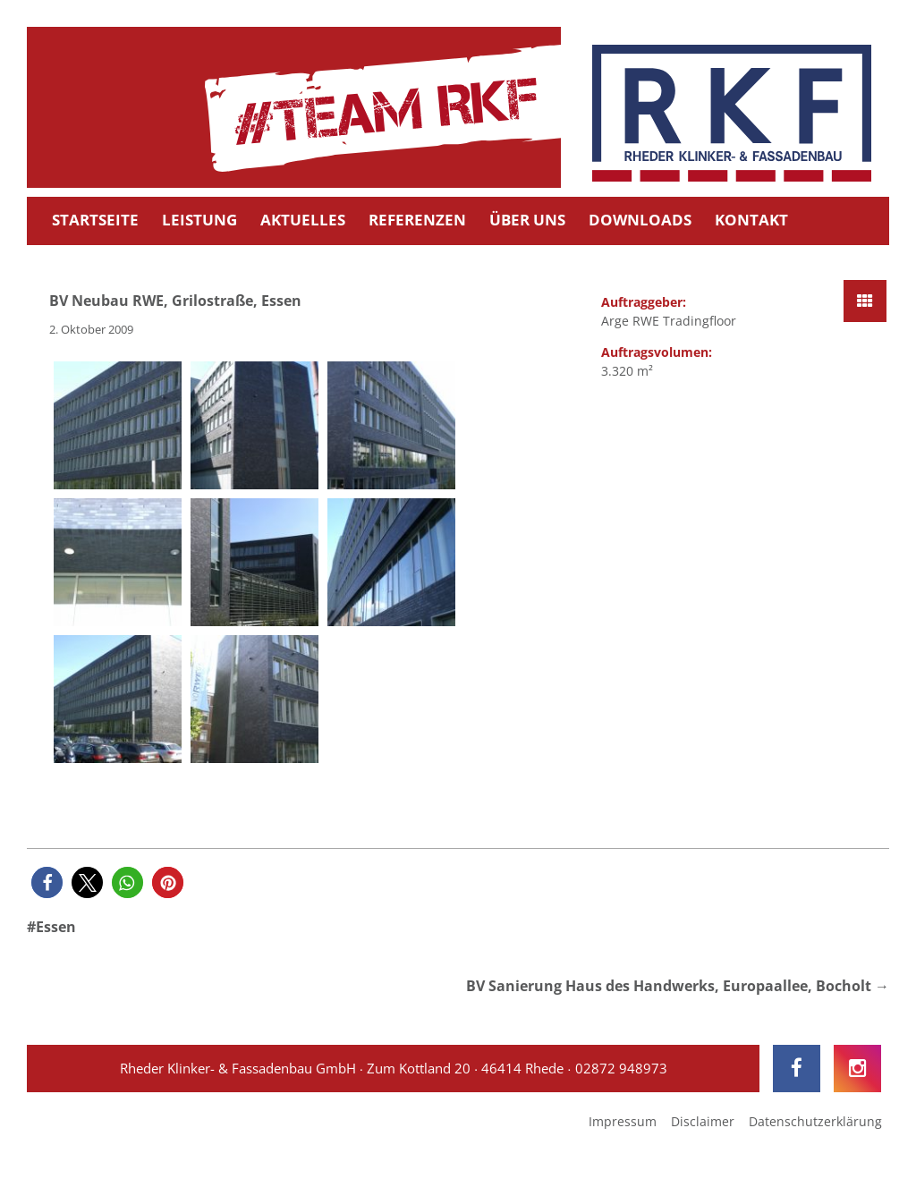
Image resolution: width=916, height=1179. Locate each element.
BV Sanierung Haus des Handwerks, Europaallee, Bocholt (668, 986)
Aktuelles (302, 219)
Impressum (623, 1121)
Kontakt (751, 219)
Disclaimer (702, 1121)
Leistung (199, 219)
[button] (47, 882)
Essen (56, 927)
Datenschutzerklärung (815, 1121)
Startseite (95, 219)
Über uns (527, 219)
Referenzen (417, 219)
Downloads (640, 219)
